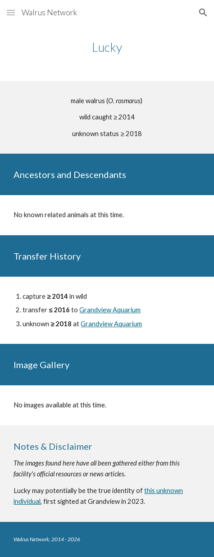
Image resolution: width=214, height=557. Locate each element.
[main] (107, 47)
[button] (11, 12)
